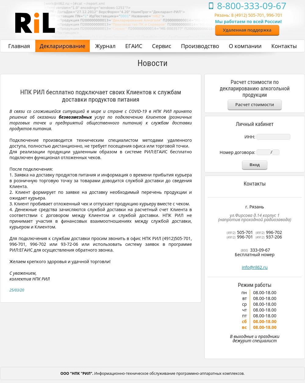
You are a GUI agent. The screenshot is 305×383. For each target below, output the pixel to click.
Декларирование (62, 46)
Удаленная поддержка (247, 30)
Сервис (161, 46)
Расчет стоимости (254, 104)
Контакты (284, 46)
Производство (200, 46)
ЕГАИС (133, 46)
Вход (255, 164)
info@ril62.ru (255, 267)
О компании (245, 46)
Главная (19, 46)
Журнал (105, 46)
